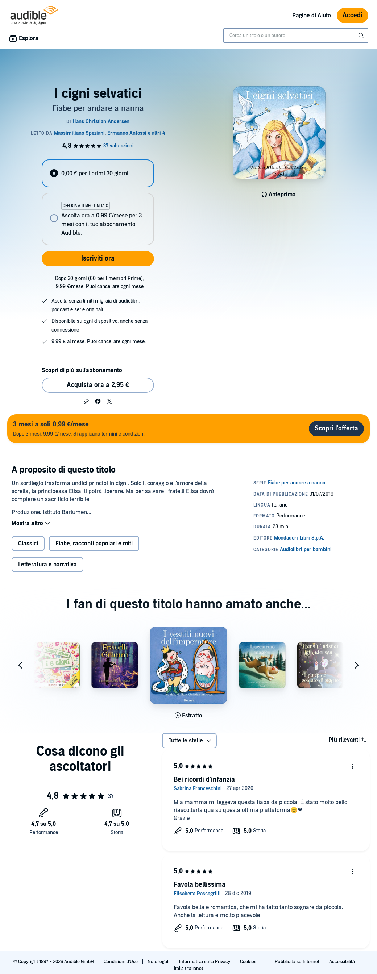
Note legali (159, 962)
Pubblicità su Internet (297, 962)
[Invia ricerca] (361, 35)
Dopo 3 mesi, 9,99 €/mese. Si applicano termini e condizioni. (79, 428)
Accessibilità (342, 962)
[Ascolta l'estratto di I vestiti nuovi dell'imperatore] (188, 715)
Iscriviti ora (98, 258)
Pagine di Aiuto (311, 15)
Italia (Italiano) (188, 968)
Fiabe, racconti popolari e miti (94, 543)
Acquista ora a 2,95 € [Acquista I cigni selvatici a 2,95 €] (98, 385)
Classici (28, 543)
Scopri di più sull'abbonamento (82, 370)
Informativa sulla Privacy (205, 962)
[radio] (98, 173)
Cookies (248, 962)
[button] (86, 401)
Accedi (352, 15)
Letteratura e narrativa (47, 564)
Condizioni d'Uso (121, 962)
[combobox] (295, 35)
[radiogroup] (98, 202)
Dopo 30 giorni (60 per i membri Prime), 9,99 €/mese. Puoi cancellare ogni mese (99, 282)
